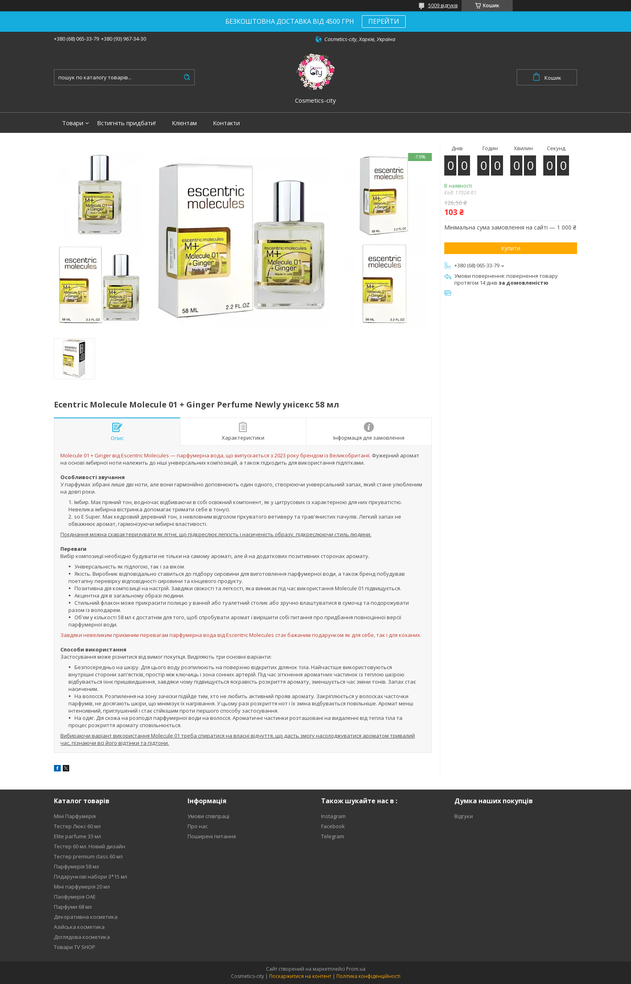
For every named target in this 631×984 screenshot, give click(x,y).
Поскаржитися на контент (300, 976)
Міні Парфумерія (75, 816)
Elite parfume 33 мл (77, 836)
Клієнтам (184, 123)
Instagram (333, 816)
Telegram (332, 836)
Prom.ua (355, 968)
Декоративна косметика (86, 916)
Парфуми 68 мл (73, 906)
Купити (510, 248)
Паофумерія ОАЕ (75, 896)
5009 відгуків (443, 5)
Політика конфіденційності (368, 976)
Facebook (333, 826)
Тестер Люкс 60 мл (77, 826)
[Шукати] (187, 77)
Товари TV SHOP (74, 947)
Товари (72, 123)
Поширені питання (212, 836)
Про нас (198, 826)
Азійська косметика (79, 926)
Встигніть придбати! (126, 123)
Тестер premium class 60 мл (88, 856)
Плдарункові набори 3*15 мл (90, 876)
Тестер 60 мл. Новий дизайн (89, 846)
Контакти (226, 123)
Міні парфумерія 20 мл (82, 886)
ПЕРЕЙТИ (383, 21)
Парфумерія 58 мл (76, 866)
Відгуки (463, 816)
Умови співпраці (208, 816)
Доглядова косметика (82, 937)
